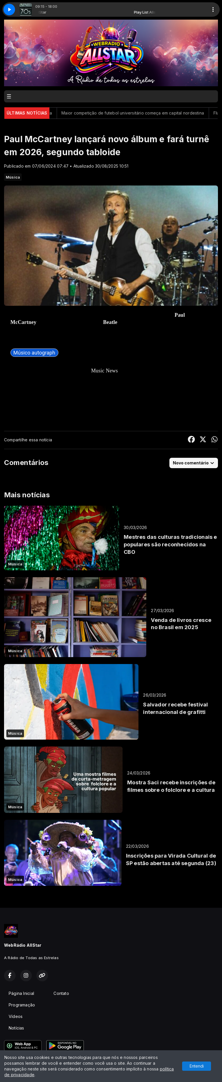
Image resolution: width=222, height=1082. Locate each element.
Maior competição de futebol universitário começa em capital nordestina (144, 112)
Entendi (197, 1066)
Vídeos (16, 1016)
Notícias (16, 1027)
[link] (34, 352)
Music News (104, 371)
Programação (22, 1004)
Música (13, 177)
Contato (61, 993)
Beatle (110, 322)
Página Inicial (21, 993)
